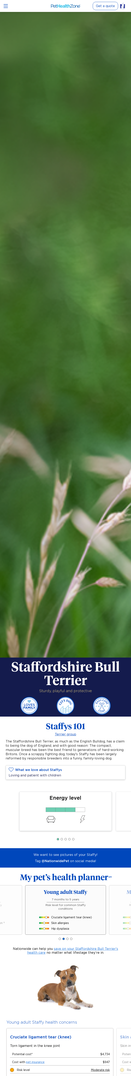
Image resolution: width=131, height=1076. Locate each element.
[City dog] (65, 713)
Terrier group (65, 734)
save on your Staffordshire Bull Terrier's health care (72, 951)
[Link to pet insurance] (123, 6)
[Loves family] (29, 713)
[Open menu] (6, 6)
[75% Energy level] (65, 809)
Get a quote (105, 6)
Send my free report (65, 1043)
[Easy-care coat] (102, 713)
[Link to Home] (65, 6)
